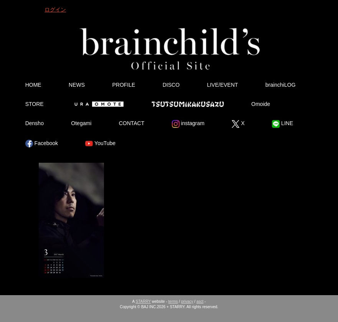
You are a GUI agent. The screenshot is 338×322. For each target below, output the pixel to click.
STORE (34, 104)
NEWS (77, 85)
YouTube (100, 143)
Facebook (41, 143)
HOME (33, 85)
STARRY (143, 301)
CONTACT (132, 123)
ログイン (55, 10)
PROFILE (123, 85)
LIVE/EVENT (222, 85)
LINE (282, 124)
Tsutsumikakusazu (187, 104)
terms (173, 301)
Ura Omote (97, 104)
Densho (34, 123)
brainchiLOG (280, 85)
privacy (187, 301)
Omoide (260, 104)
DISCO (171, 85)
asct (199, 301)
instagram (188, 124)
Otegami (81, 123)
